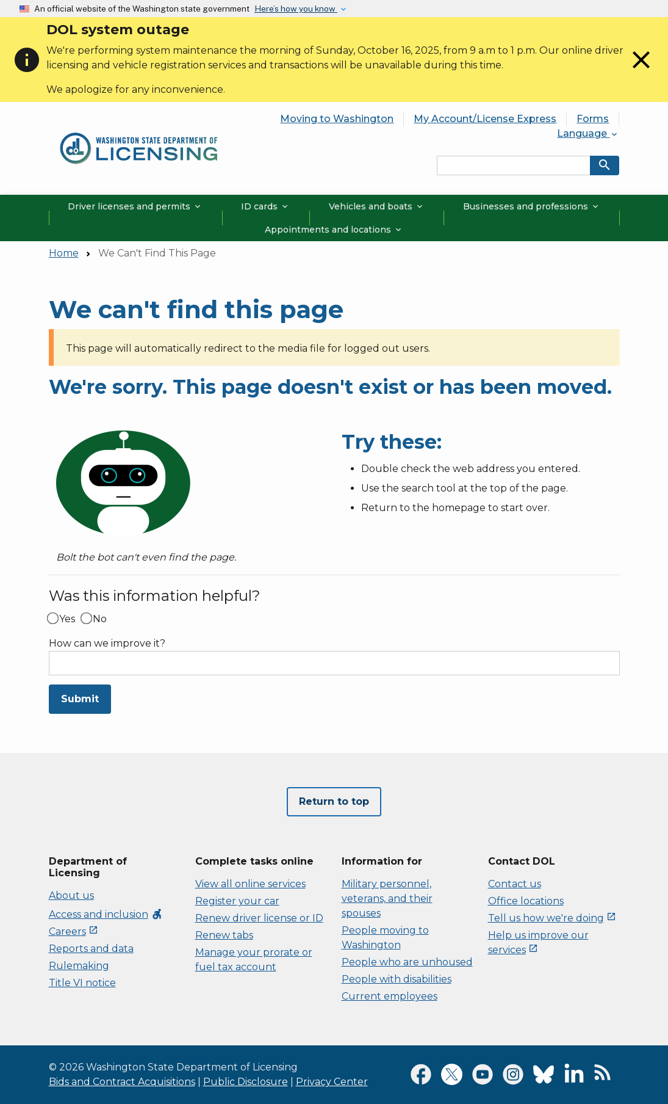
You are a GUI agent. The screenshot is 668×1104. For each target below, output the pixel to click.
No (100, 619)
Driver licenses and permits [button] (135, 206)
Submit (80, 699)
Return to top (334, 801)
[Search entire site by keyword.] (514, 165)
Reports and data (91, 948)
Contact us (514, 884)
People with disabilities (396, 979)
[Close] (641, 71)
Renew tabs (224, 935)
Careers (73, 931)
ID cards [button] (265, 206)
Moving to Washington (336, 119)
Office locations (526, 901)
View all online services (250, 884)
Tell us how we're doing (552, 918)
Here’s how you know (295, 8)
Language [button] (588, 133)
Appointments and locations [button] (334, 229)
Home (64, 253)
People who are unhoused (407, 962)
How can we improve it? (107, 643)
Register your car (237, 901)
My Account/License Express (485, 119)
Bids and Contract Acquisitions (122, 1082)
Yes (67, 619)
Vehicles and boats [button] (377, 206)
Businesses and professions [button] (531, 206)
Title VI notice (82, 983)
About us (71, 895)
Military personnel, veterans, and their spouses (387, 898)
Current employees (389, 996)
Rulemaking (79, 965)
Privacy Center (332, 1082)
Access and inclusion (106, 914)
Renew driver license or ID (259, 918)
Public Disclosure (245, 1082)
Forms (592, 119)
